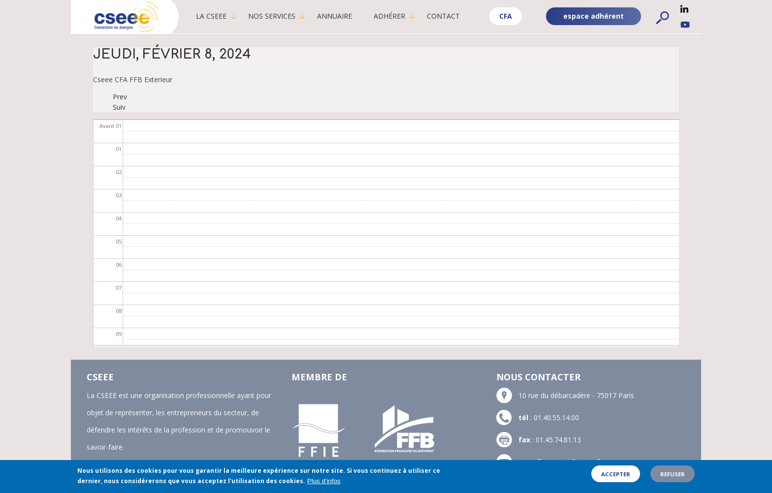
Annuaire (334, 16)
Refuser (672, 475)
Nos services (271, 16)
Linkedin (684, 9)
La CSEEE (211, 16)
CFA (505, 16)
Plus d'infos (324, 482)
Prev (120, 96)
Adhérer (389, 16)
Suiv (119, 107)
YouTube (685, 24)
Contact (443, 16)
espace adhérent (593, 16)
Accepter (615, 475)
